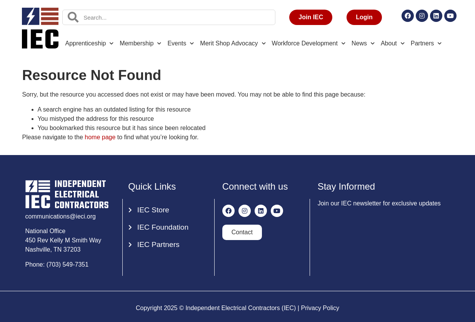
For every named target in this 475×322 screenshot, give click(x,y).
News (363, 43)
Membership (140, 43)
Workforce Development (308, 43)
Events (180, 43)
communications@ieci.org (60, 216)
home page (100, 137)
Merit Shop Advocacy (232, 43)
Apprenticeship (89, 43)
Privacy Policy (320, 308)
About (393, 43)
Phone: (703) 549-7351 (57, 264)
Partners (426, 43)
